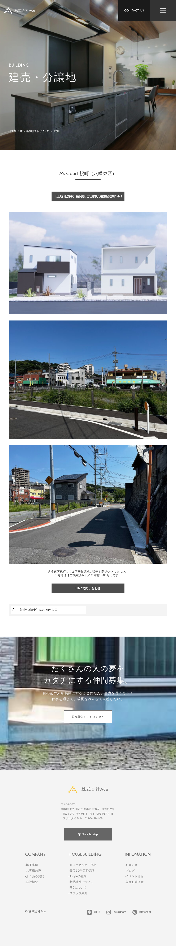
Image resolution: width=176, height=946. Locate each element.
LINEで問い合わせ (87, 588)
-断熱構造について (81, 882)
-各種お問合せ (134, 882)
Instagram (116, 912)
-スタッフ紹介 (78, 893)
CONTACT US (134, 10)
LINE (93, 912)
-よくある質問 (34, 876)
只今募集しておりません (88, 717)
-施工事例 (31, 865)
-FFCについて (78, 887)
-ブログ (130, 870)
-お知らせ (131, 865)
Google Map (88, 834)
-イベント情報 (134, 876)
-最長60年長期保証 (81, 870)
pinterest (141, 912)
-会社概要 (31, 882)
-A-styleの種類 (78, 876)
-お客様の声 (33, 870)
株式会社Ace (88, 789)
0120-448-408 (94, 818)
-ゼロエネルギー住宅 (82, 865)
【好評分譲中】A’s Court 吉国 (34, 610)
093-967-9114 (78, 814)
